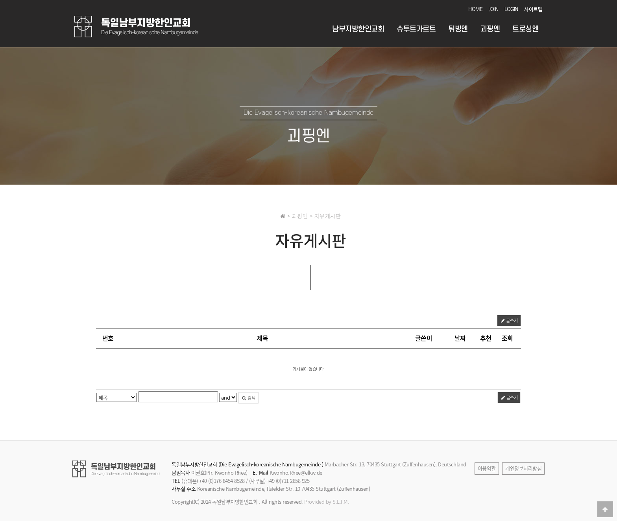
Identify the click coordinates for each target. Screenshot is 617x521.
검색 (248, 397)
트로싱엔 (525, 29)
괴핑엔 (490, 29)
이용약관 (487, 468)
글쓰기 (509, 320)
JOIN (494, 10)
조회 (507, 338)
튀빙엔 (458, 29)
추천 (485, 338)
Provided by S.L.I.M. (326, 501)
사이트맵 (533, 10)
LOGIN (511, 10)
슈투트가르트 (416, 29)
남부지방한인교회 (358, 29)
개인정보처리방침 (523, 468)
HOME (475, 10)
